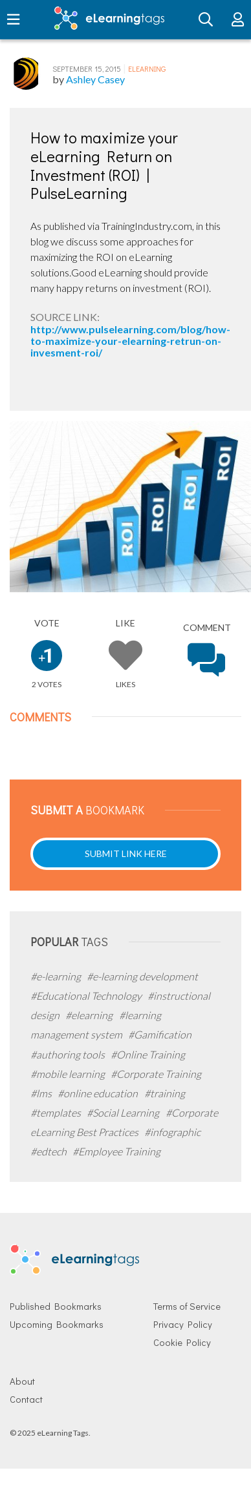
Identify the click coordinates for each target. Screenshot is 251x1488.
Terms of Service (187, 1306)
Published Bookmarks (56, 1306)
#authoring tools (68, 1054)
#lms (42, 1093)
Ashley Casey (95, 79)
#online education (99, 1093)
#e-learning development (142, 976)
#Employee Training (116, 1151)
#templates (56, 1112)
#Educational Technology (87, 995)
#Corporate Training (156, 1074)
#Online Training (148, 1054)
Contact (26, 1399)
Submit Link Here (126, 853)
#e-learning (56, 976)
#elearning (90, 1015)
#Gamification (159, 1034)
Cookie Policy (182, 1342)
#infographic (172, 1132)
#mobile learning (68, 1074)
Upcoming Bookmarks (57, 1324)
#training (164, 1093)
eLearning (147, 68)
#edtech (49, 1151)
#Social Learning (124, 1112)
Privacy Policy (182, 1324)
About (22, 1381)
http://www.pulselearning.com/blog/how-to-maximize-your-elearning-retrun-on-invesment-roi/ (130, 341)
